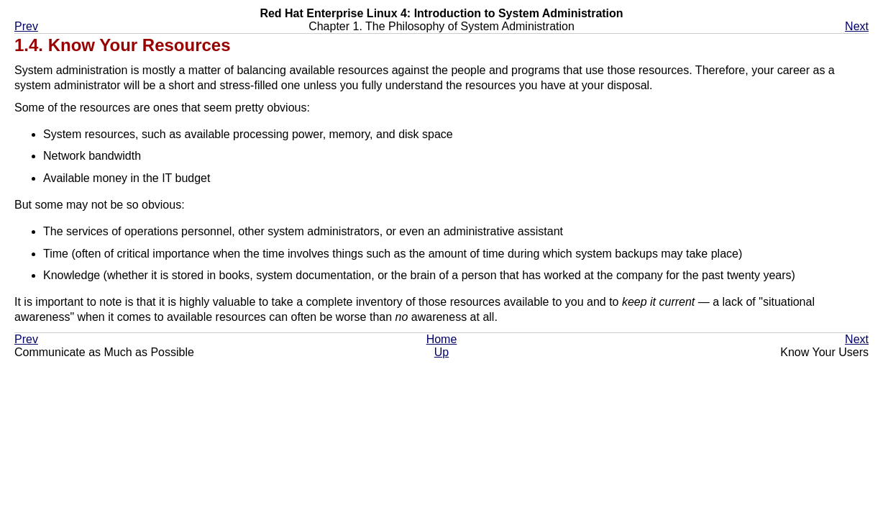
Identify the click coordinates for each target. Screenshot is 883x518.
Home (441, 339)
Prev (26, 26)
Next (857, 26)
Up (441, 352)
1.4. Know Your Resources (122, 45)
